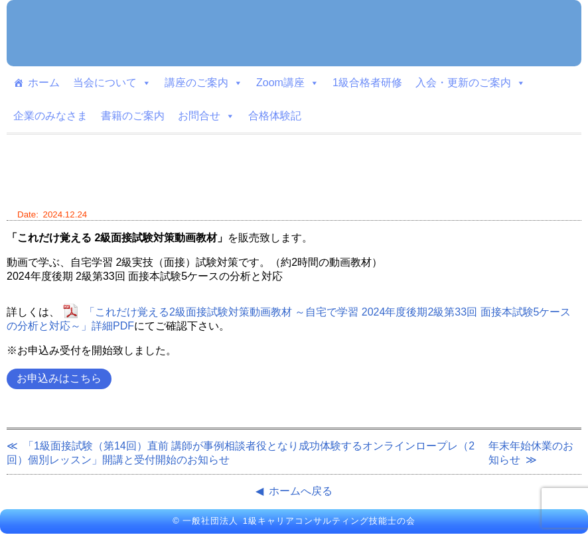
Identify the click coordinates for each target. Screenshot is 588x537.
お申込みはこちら (59, 378)
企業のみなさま (50, 115)
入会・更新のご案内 (470, 82)
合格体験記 (274, 115)
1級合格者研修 (367, 82)
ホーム (44, 82)
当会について (112, 82)
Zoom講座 (287, 82)
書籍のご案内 (133, 115)
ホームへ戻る (300, 491)
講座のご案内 (204, 82)
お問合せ (206, 116)
